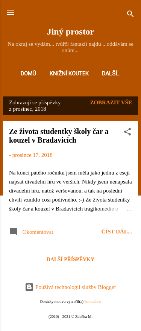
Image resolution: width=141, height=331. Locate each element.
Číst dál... (117, 232)
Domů (28, 73)
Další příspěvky (70, 259)
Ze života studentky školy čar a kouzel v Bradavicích (59, 135)
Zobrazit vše (111, 102)
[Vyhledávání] (130, 15)
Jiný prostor (70, 31)
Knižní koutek (69, 73)
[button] (127, 133)
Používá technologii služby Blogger (70, 287)
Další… (111, 73)
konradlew (93, 301)
